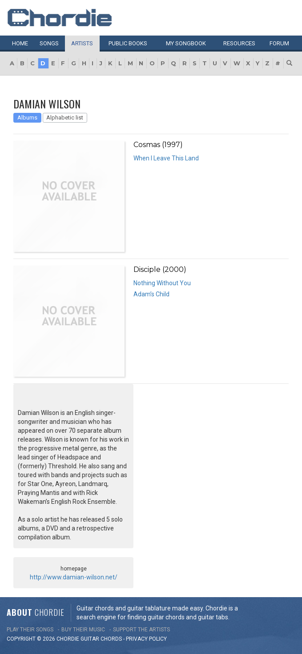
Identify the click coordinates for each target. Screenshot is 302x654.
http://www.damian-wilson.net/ (73, 577)
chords (111, 639)
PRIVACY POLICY (146, 639)
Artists (82, 43)
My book (186, 43)
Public (128, 43)
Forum (279, 43)
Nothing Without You (162, 283)
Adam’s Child (151, 294)
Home (20, 43)
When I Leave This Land (166, 158)
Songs (49, 43)
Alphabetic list (64, 117)
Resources (239, 43)
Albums (27, 117)
